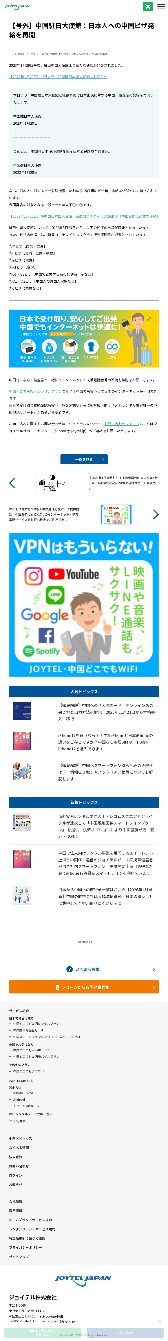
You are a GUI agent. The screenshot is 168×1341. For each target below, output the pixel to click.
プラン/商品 (17, 1121)
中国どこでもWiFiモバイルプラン (36, 1056)
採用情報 (15, 1210)
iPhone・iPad (23, 1093)
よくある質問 (19, 1147)
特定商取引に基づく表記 (27, 1238)
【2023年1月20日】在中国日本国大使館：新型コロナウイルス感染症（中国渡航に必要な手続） (84, 216)
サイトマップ (19, 1256)
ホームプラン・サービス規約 (30, 1219)
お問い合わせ (19, 1166)
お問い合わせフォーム (121, 423)
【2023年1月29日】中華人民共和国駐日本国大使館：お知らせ (58, 76)
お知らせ (15, 1184)
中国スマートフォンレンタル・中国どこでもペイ (47, 1036)
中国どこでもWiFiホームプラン (34, 1050)
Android (19, 1099)
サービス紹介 (19, 1010)
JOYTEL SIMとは (21, 1080)
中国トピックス (26, 54)
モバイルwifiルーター (28, 1106)
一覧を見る (84, 459)
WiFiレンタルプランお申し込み (42, 1332)
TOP (11, 54)
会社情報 (15, 1201)
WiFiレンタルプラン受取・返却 (30, 1114)
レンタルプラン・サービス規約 (32, 1229)
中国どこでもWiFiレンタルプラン (35, 391)
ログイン (15, 1175)
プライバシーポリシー (25, 1247)
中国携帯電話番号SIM (28, 1030)
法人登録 (15, 1157)
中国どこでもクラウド (28, 1071)
